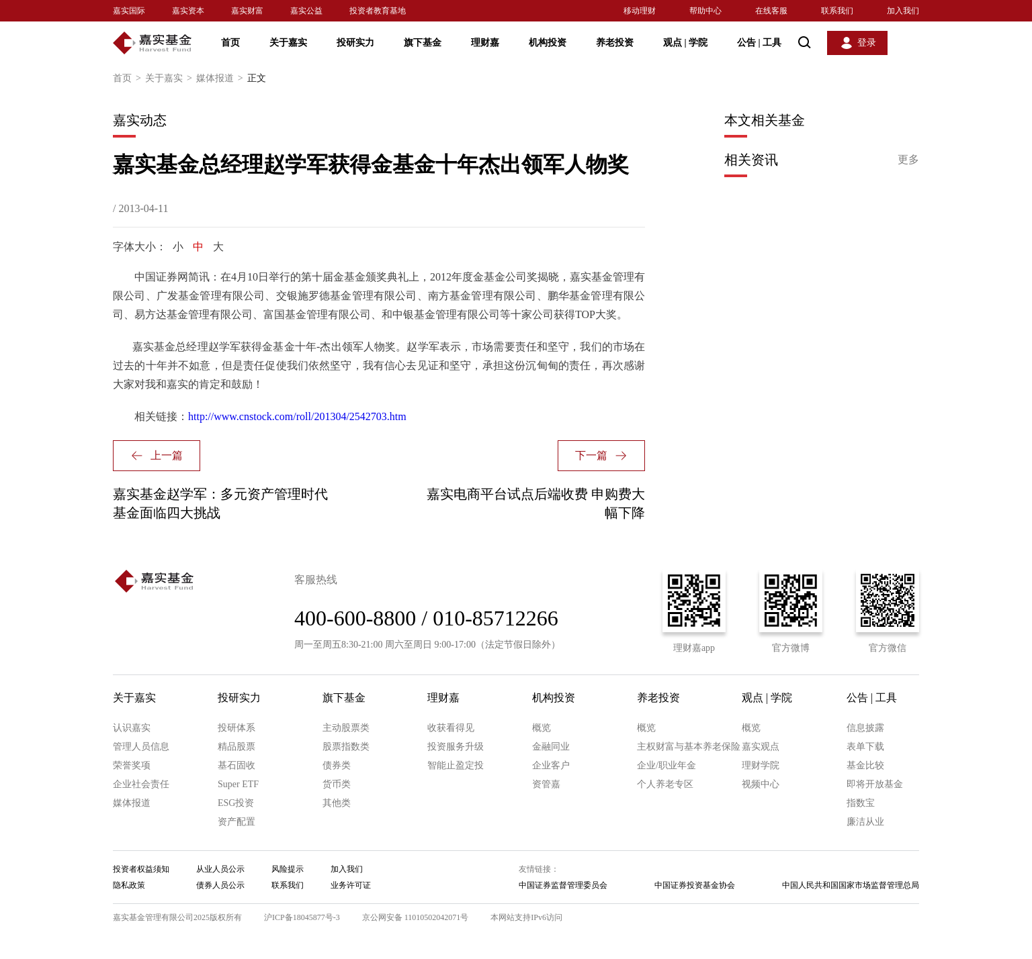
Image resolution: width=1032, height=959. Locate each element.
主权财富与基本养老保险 (688, 747)
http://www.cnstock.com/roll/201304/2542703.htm (297, 416)
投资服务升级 (455, 747)
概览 (541, 728)
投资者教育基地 (377, 10)
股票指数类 (346, 747)
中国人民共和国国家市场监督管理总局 (850, 885)
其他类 (336, 803)
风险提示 (287, 869)
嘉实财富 (247, 10)
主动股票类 (346, 728)
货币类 (336, 784)
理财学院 (760, 765)
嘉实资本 (188, 10)
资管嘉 (546, 784)
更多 (908, 159)
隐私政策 (129, 885)
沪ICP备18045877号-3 (302, 917)
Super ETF (238, 784)
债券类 (336, 765)
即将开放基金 (875, 784)
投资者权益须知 (141, 869)
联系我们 (837, 10)
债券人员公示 (220, 885)
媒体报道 (221, 78)
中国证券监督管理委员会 (563, 885)
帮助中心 (705, 10)
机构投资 (547, 43)
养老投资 (615, 43)
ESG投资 (236, 803)
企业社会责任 (141, 784)
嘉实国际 (129, 10)
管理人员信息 (141, 747)
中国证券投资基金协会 (694, 885)
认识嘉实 (131, 728)
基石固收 (236, 765)
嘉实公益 (306, 10)
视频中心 (760, 784)
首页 (230, 43)
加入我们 (903, 10)
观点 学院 (685, 43)
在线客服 (771, 10)
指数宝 (861, 803)
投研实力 (355, 43)
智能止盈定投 (455, 765)
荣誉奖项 (131, 765)
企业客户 (551, 765)
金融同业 (551, 747)
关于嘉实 (288, 43)
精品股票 (236, 747)
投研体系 (236, 728)
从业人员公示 (220, 869)
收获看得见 (450, 728)
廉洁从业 (865, 822)
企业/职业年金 (666, 765)
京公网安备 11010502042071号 (415, 917)
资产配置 (236, 822)
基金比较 (865, 765)
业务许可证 (351, 885)
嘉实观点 (760, 747)
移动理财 (640, 10)
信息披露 (865, 728)
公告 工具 (759, 43)
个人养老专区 (665, 784)
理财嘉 (485, 43)
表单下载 (865, 747)
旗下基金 (422, 43)
